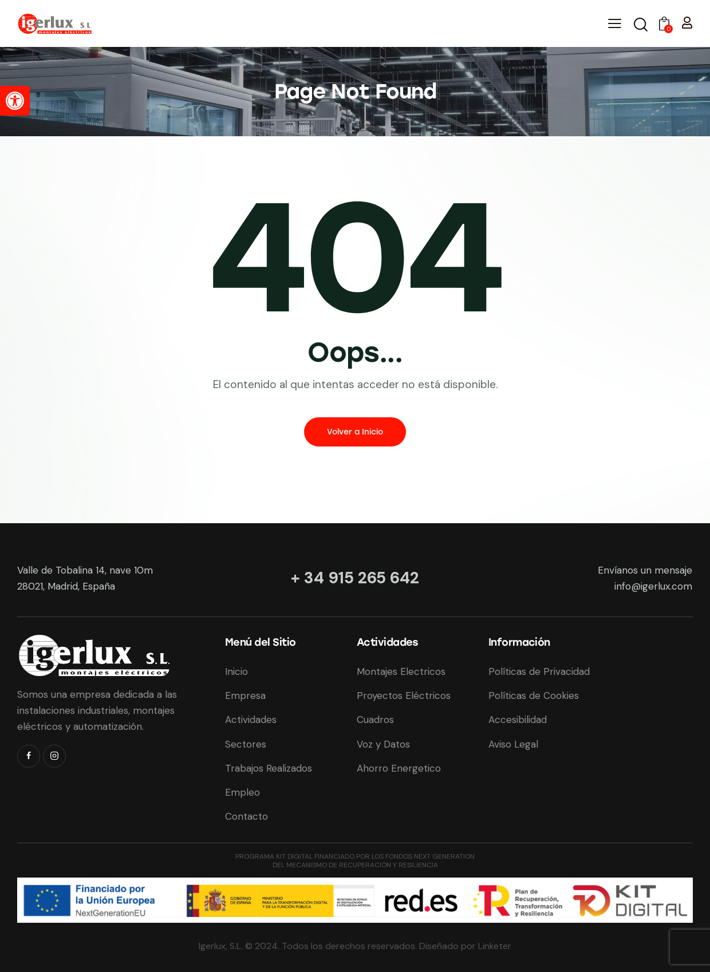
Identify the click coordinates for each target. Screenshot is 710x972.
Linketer (494, 946)
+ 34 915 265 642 (355, 577)
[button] (15, 101)
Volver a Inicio (355, 432)
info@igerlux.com (653, 586)
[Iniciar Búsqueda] (640, 25)
